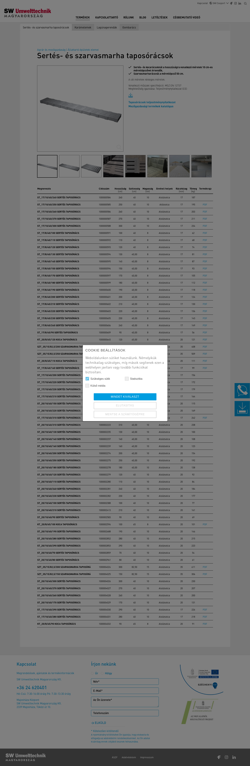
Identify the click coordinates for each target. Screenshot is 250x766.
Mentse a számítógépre (125, 414)
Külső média (95, 385)
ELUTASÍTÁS (125, 405)
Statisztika (133, 379)
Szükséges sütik (97, 379)
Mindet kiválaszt (125, 396)
